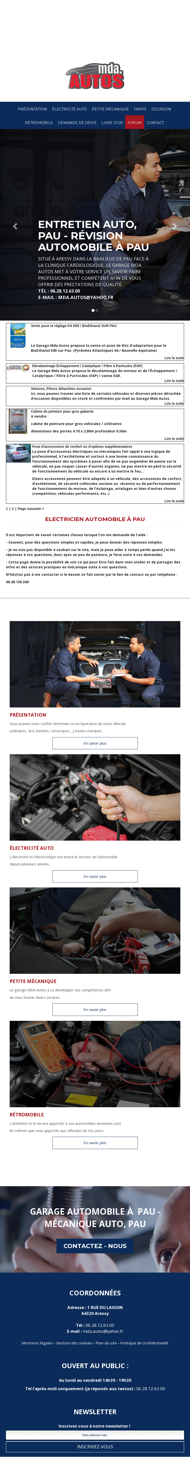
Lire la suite (174, 358)
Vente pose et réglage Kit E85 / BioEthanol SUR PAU (74, 326)
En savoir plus (95, 743)
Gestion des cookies (74, 1342)
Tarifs (140, 109)
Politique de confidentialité (144, 1342)
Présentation (32, 109)
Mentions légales (37, 1342)
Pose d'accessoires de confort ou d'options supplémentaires (82, 447)
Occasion (161, 109)
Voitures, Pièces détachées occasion (61, 389)
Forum (135, 123)
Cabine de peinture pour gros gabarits (62, 411)
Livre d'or (112, 123)
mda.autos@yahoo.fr (103, 1331)
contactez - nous (95, 1246)
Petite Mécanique (110, 109)
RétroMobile (39, 123)
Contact (155, 123)
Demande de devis (77, 123)
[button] (14, 225)
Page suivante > (31, 509)
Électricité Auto (69, 109)
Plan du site (106, 1342)
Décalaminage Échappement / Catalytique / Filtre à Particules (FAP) (87, 366)
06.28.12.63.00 (100, 1325)
